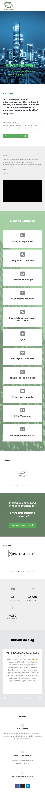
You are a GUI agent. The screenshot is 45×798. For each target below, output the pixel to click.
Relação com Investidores (22, 435)
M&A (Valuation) (22, 416)
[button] (15, 136)
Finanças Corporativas (22, 241)
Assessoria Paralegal (22, 279)
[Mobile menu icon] (40, 5)
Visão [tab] (5, 169)
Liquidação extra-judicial (22, 378)
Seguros (23, 339)
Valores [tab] (6, 173)
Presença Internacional (22, 358)
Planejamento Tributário (22, 298)
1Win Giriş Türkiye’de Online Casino (22, 653)
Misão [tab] (5, 155)
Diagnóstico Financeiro (22, 260)
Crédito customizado (22, 397)
